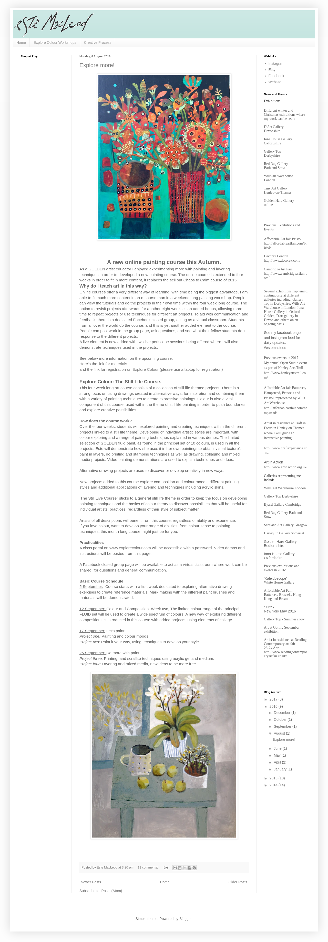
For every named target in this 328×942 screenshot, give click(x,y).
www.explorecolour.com (130, 548)
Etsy (272, 70)
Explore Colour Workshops (55, 42)
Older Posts (238, 882)
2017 (274, 699)
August (280, 733)
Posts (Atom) (111, 891)
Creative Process (97, 42)
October (281, 719)
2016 (274, 706)
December (282, 713)
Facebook (276, 76)
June (278, 748)
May (277, 755)
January (281, 769)
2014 (274, 785)
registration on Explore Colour (132, 369)
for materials (116, 364)
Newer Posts (91, 882)
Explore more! (97, 65)
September (283, 726)
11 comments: (148, 867)
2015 (274, 778)
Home (21, 42)
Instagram (276, 63)
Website (275, 82)
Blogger (185, 919)
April (278, 762)
